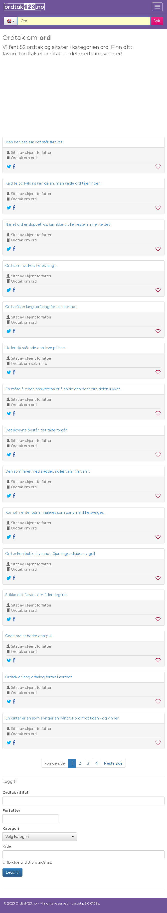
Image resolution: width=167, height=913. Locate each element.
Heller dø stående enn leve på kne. (35, 348)
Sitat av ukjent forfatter (31, 152)
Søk (157, 21)
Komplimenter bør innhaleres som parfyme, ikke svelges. (54, 512)
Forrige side (54, 763)
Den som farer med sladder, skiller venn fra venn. (47, 471)
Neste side (113, 763)
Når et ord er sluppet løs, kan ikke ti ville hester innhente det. (58, 224)
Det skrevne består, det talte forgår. (36, 430)
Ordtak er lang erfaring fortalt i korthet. (39, 677)
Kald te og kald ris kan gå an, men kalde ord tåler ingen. (53, 183)
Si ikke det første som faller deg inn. (36, 595)
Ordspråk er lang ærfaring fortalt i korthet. (41, 306)
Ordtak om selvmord (29, 363)
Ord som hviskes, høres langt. (30, 265)
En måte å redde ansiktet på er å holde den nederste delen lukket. (63, 389)
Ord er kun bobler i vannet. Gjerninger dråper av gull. (50, 553)
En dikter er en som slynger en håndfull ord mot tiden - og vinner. (62, 718)
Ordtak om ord (24, 158)
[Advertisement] (82, 98)
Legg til (12, 872)
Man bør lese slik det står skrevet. (34, 142)
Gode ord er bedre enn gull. (29, 636)
